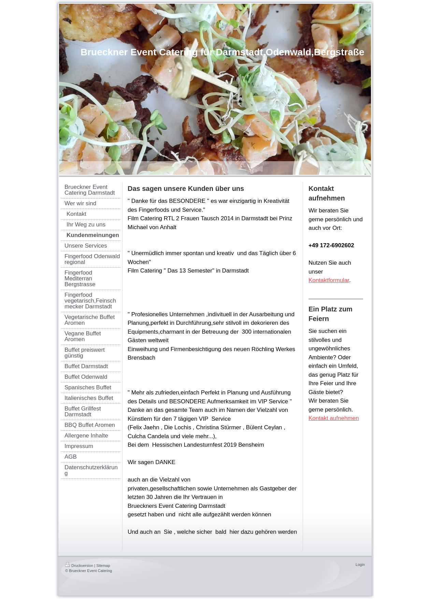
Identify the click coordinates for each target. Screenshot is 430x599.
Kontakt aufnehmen (334, 418)
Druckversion (79, 565)
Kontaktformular (329, 280)
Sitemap (103, 565)
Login (360, 564)
